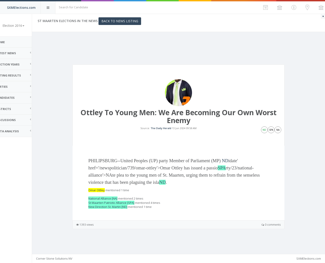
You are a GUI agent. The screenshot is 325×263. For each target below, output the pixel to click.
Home (9, 42)
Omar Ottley (101, 197)
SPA (226, 175)
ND (229, 167)
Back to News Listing (128, 21)
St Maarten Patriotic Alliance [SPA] (116, 210)
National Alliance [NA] (107, 206)
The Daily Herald (165, 131)
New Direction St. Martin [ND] (112, 214)
